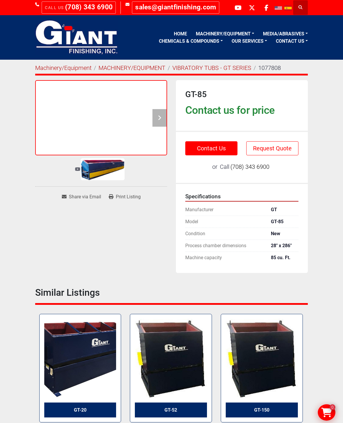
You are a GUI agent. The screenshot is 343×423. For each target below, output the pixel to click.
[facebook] (266, 7)
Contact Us (290, 41)
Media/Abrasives (283, 34)
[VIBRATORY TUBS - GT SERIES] (211, 67)
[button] (225, 33)
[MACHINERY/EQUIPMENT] (132, 67)
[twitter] (251, 7)
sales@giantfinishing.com (175, 7)
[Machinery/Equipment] (63, 67)
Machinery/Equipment (223, 34)
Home (180, 34)
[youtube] (236, 7)
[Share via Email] (81, 196)
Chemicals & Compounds (189, 41)
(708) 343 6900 (89, 7)
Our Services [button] (248, 41)
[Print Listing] (125, 196)
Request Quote (272, 148)
